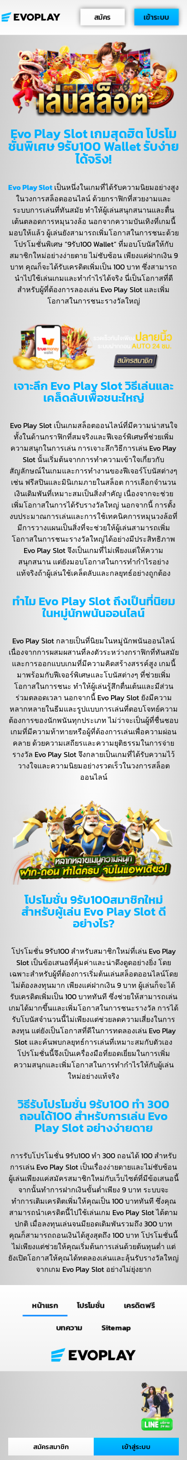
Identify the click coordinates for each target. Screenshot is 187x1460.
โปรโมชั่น (91, 1305)
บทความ (69, 1327)
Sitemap (116, 1327)
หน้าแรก (45, 1305)
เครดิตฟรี (139, 1305)
